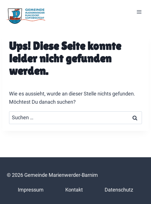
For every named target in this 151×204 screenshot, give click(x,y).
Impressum (31, 190)
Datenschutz (119, 190)
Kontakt (74, 190)
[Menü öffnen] (139, 12)
